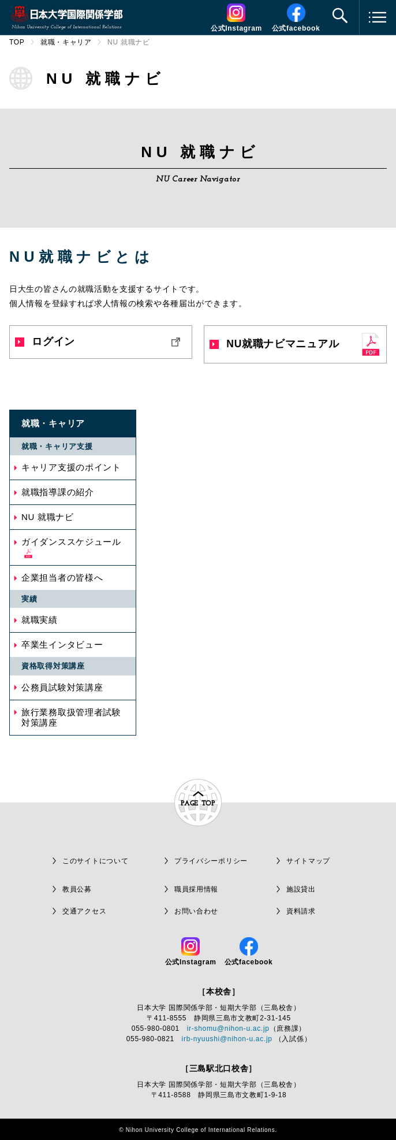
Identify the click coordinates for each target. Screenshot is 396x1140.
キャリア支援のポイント (71, 467)
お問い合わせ (196, 911)
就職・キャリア (66, 42)
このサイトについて (95, 861)
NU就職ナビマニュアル (274, 344)
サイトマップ (308, 861)
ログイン (45, 341)
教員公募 (77, 889)
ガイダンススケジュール (71, 542)
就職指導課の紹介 (57, 492)
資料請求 (301, 911)
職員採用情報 (196, 889)
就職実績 (39, 620)
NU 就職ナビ (47, 517)
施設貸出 (301, 889)
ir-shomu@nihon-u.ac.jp (228, 1028)
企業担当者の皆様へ (62, 577)
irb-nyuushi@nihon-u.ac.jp (227, 1039)
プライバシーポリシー (211, 861)
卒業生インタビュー (62, 644)
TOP (17, 42)
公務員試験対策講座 (62, 687)
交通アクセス (84, 911)
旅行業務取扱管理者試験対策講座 (71, 717)
